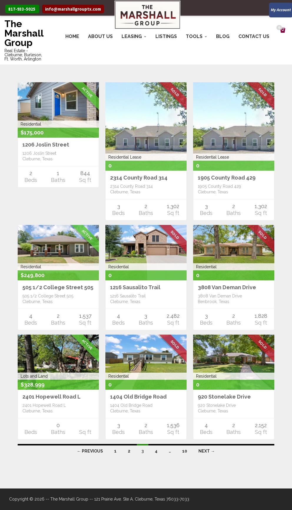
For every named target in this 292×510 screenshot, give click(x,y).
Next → (206, 451)
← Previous (90, 451)
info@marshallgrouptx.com (73, 9)
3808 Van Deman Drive (227, 287)
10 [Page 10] (184, 451)
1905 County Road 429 (227, 178)
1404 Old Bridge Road (138, 397)
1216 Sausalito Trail (135, 287)
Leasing (132, 36)
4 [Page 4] (156, 451)
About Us (100, 36)
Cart (280, 28)
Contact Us (253, 36)
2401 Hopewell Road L (51, 397)
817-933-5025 (21, 9)
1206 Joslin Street (45, 145)
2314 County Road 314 (138, 178)
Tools (194, 36)
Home (72, 36)
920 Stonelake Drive (224, 397)
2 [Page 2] (129, 451)
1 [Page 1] (115, 451)
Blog (223, 36)
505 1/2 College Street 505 (57, 287)
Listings (166, 36)
